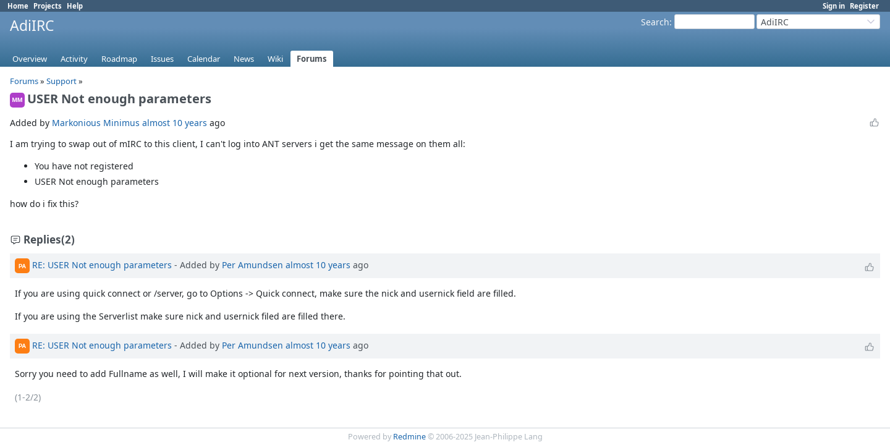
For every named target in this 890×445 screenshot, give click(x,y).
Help (75, 6)
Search (655, 22)
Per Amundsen (252, 265)
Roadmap (119, 58)
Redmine (409, 436)
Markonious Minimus (96, 123)
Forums (312, 58)
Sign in (834, 6)
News (244, 58)
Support (61, 81)
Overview (29, 58)
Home (17, 6)
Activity (74, 58)
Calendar (203, 58)
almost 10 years (174, 123)
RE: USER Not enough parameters (102, 265)
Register (864, 6)
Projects (47, 6)
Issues (162, 58)
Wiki (275, 58)
